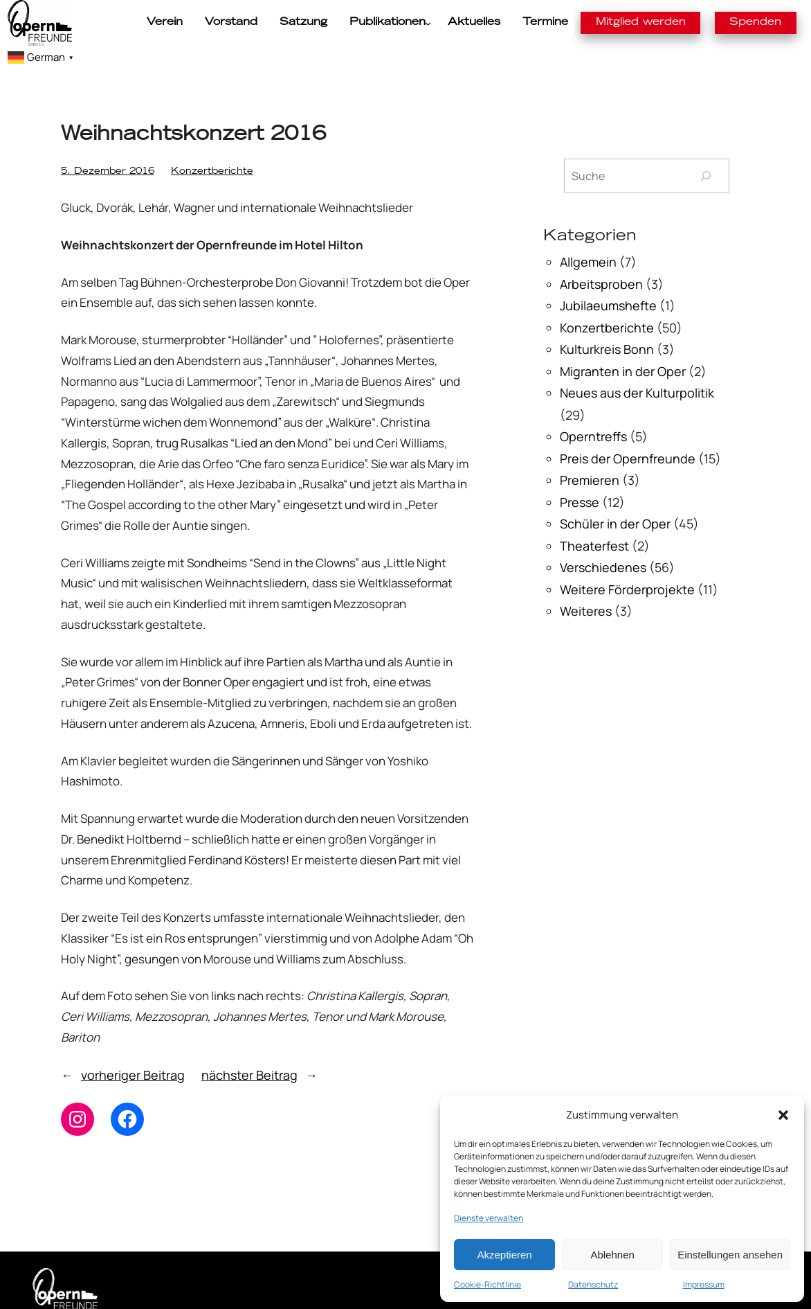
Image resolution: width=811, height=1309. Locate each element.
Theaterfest (594, 523)
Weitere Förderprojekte (627, 567)
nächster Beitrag (249, 1052)
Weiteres (586, 589)
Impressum (704, 1284)
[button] (783, 1115)
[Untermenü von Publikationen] (378, 23)
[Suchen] (706, 154)
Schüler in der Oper (615, 502)
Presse (579, 480)
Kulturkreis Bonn (607, 327)
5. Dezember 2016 (94, 150)
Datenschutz (593, 1284)
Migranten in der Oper (623, 349)
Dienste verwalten (488, 1218)
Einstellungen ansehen (730, 1255)
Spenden (693, 22)
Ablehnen (612, 1255)
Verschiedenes (603, 545)
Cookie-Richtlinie (487, 1284)
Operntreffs (593, 415)
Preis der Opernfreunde (627, 436)
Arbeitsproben (601, 261)
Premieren (589, 458)
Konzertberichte (173, 150)
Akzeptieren (504, 1255)
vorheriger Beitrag (133, 1052)
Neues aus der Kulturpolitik (637, 371)
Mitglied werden (596, 22)
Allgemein (588, 240)
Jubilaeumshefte (608, 284)
